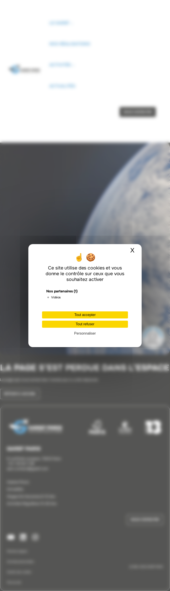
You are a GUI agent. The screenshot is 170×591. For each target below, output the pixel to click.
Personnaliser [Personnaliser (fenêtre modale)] (85, 333)
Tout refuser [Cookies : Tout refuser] (85, 324)
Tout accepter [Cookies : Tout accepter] (85, 315)
